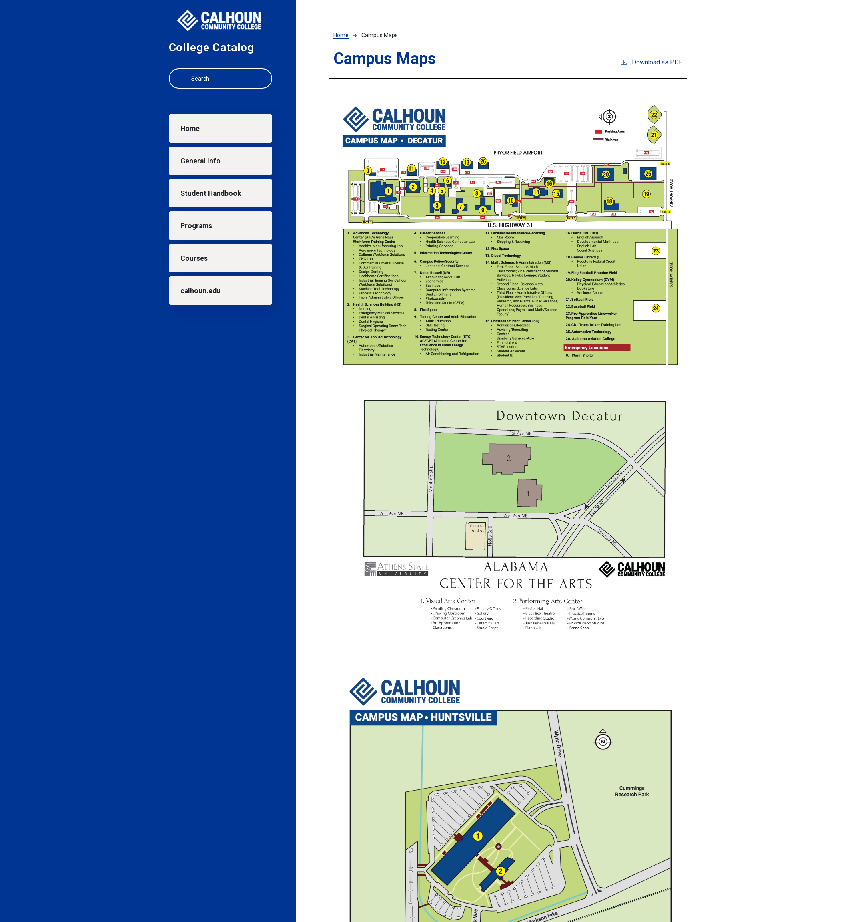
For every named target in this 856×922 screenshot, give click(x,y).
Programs (196, 226)
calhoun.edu (200, 291)
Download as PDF (651, 62)
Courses (194, 258)
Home (190, 129)
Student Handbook (210, 193)
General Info (200, 161)
